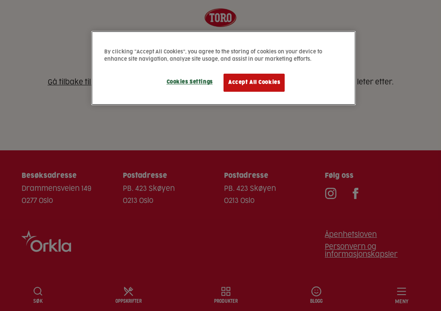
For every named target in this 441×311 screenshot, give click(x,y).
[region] (223, 68)
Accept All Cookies (254, 82)
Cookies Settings (190, 82)
